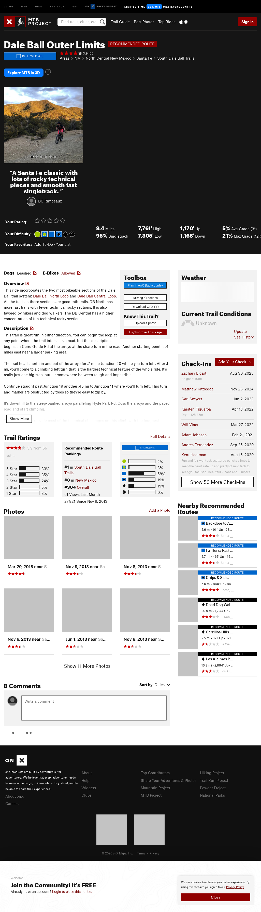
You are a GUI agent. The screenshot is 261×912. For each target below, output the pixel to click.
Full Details (160, 436)
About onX (14, 796)
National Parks (212, 795)
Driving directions (145, 298)
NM (78, 58)
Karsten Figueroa (196, 409)
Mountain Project (155, 787)
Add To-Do (43, 244)
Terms (141, 853)
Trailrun (57, 6)
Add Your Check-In (234, 361)
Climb (8, 6)
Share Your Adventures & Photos (168, 780)
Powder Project (213, 787)
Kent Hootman (193, 454)
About (86, 772)
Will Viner (189, 424)
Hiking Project (212, 772)
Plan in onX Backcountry (145, 285)
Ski (75, 6)
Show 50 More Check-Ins (217, 482)
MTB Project (151, 795)
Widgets (88, 787)
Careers (12, 803)
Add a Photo (159, 510)
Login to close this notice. (72, 892)
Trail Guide (120, 21)
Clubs (86, 795)
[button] (9, 125)
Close (216, 897)
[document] (215, 890)
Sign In (247, 21)
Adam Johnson (194, 434)
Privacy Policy (235, 887)
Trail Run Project (214, 780)
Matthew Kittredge (197, 389)
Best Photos (144, 21)
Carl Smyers (191, 399)
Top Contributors (155, 772)
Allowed (68, 273)
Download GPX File (145, 307)
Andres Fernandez (197, 444)
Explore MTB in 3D (23, 72)
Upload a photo (145, 323)
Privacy (154, 853)
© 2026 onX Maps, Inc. (117, 853)
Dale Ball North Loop (51, 296)
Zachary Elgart (193, 373)
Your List (63, 244)
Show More (19, 418)
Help (85, 780)
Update (240, 331)
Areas (64, 58)
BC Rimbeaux (50, 200)
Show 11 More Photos (87, 666)
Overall (83, 487)
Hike (38, 6)
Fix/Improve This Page (145, 332)
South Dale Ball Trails (175, 58)
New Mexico (85, 480)
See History (244, 337)
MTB (24, 6)
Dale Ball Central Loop (96, 296)
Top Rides (166, 21)
